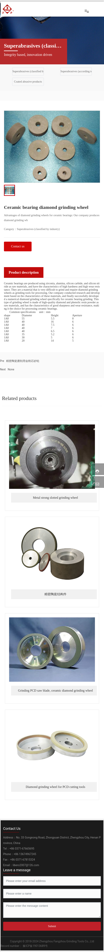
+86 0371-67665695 (21, 848)
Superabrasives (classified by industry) (33, 71)
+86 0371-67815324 (22, 859)
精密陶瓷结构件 (55, 594)
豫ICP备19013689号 (35, 945)
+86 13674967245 (25, 854)
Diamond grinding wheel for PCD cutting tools (55, 787)
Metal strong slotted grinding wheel (55, 497)
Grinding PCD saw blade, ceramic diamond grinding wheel (55, 690)
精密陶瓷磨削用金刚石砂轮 (22, 360)
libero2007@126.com (26, 865)
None (11, 369)
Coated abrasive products (28, 81)
